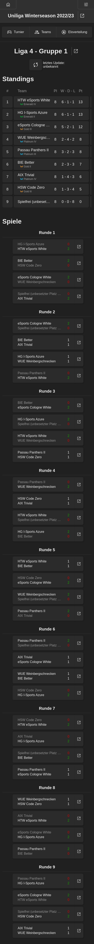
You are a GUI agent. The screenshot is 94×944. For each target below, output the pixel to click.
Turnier (15, 32)
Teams (42, 32)
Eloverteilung (74, 32)
